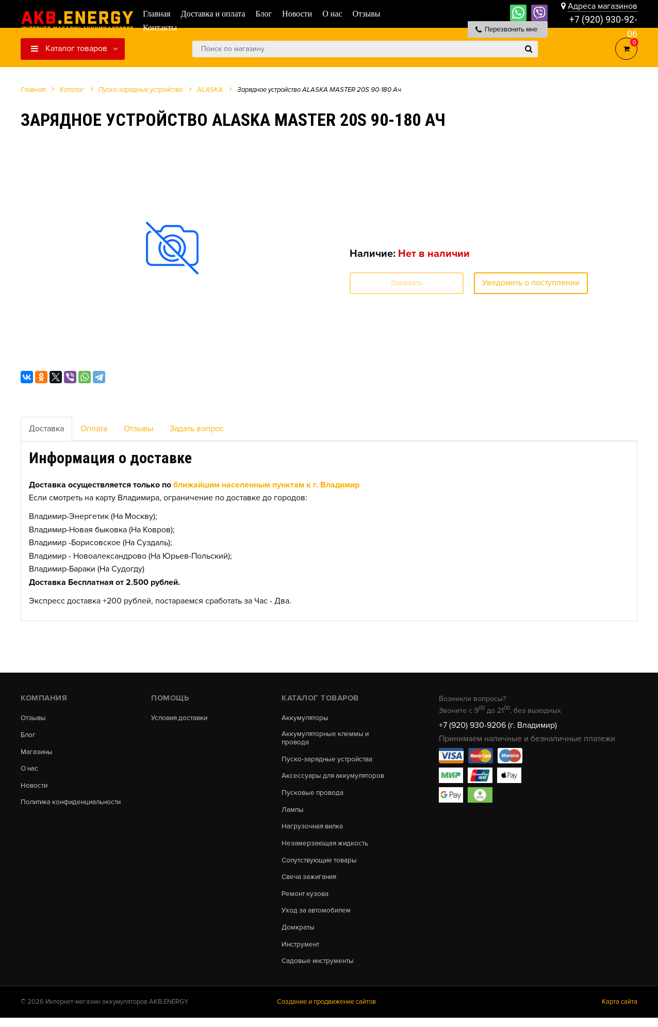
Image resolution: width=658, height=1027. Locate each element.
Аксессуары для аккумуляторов (335, 778)
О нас (30, 771)
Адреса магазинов (602, 6)
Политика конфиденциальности (74, 805)
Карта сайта (619, 1011)
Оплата (93, 428)
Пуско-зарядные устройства (329, 761)
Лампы (293, 813)
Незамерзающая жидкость (326, 848)
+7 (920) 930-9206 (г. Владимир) (498, 725)
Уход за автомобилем (318, 918)
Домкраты (298, 935)
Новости (35, 788)
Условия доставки (181, 718)
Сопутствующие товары (321, 865)
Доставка (46, 428)
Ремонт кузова (306, 900)
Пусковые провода (314, 795)
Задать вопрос (197, 428)
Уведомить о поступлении (531, 283)
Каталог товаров (69, 48)
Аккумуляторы (306, 718)
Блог (28, 735)
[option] (172, 247)
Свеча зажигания (311, 882)
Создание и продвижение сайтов (326, 1011)
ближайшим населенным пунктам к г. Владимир (266, 485)
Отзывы (138, 428)
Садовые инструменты (319, 970)
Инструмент (301, 952)
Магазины (37, 753)
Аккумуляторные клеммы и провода (327, 738)
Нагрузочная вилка (314, 830)
